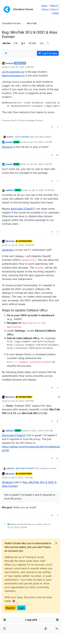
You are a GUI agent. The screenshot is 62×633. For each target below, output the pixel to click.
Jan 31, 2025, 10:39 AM (42, 190)
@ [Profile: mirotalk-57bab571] (23, 208)
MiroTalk (6, 43)
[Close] (56, 543)
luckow (9, 63)
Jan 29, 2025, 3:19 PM (41, 164)
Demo (45, 9)
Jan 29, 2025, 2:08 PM (22, 67)
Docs (54, 9)
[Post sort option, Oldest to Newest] (6, 53)
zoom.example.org (13, 71)
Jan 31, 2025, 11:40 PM (22, 401)
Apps (44, 5)
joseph (9, 142)
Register (10, 607)
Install (55, 13)
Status (53, 5)
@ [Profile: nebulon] (8, 249)
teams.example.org (13, 75)
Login (21, 607)
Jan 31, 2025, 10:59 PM (22, 245)
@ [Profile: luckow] (7, 146)
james (13, 524)
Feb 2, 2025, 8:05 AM (42, 430)
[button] (4, 628)
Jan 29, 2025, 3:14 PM (41, 142)
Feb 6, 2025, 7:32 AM (21, 477)
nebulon (10, 190)
